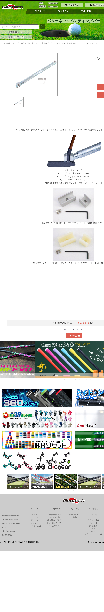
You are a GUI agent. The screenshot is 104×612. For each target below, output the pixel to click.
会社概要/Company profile (10, 515)
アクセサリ (93, 508)
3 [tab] (64, 378)
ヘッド (34, 514)
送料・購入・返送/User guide (11, 523)
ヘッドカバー (93, 517)
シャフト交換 (54, 517)
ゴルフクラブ (62, 11)
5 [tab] (72, 378)
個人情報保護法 (6, 534)
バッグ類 (93, 514)
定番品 (74, 517)
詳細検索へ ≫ (16, 32)
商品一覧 (10, 43)
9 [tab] (86, 378)
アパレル (93, 522)
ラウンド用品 (93, 520)
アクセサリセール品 (93, 534)
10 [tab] (90, 378)
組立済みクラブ (54, 520)
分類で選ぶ (74, 514)
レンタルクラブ (54, 522)
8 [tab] (83, 378)
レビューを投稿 (74, 335)
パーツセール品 (34, 525)
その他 (93, 531)
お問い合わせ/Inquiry (8, 530)
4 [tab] (68, 378)
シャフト (34, 517)
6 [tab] (75, 378)
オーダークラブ (54, 514)
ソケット (34, 522)
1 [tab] (57, 378)
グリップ (34, 520)
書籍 (93, 528)
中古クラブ (54, 525)
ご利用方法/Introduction (9, 519)
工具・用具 (86, 11)
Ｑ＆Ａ (3, 527)
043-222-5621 (53, 6)
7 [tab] (79, 378)
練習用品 (93, 525)
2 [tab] (61, 378)
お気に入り (71, 5)
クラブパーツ (39, 11)
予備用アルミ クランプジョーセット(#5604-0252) (76, 222)
